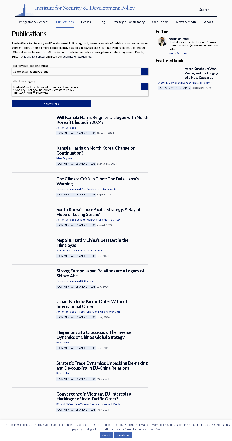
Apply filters (50, 103)
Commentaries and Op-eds (76, 133)
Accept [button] (106, 434)
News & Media (186, 22)
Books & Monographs (174, 87)
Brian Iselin (62, 342)
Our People (160, 22)
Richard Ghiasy (112, 219)
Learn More (123, 434)
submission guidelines (77, 56)
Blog (101, 22)
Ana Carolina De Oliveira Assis (98, 189)
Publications (65, 22)
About (208, 22)
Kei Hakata (87, 281)
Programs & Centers (34, 22)
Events (86, 22)
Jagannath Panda (66, 127)
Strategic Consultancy (129, 22)
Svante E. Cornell (167, 82)
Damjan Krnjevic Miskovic (197, 82)
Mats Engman (64, 158)
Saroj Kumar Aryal (66, 250)
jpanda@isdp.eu (34, 56)
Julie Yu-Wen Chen (87, 219)
